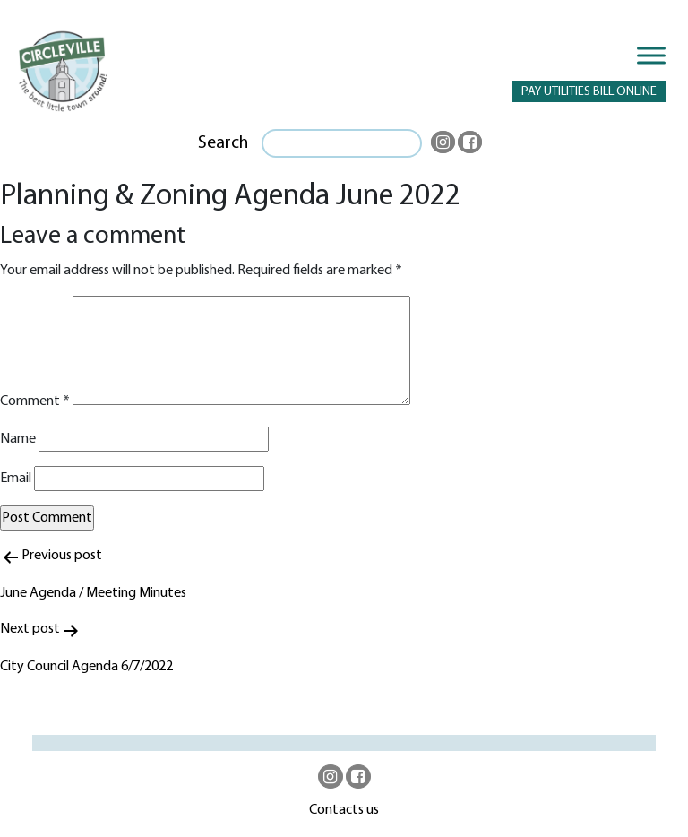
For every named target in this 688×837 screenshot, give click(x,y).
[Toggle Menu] (651, 55)
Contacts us (344, 810)
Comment (35, 401)
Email (15, 478)
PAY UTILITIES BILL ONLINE (589, 92)
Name (18, 439)
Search (223, 143)
